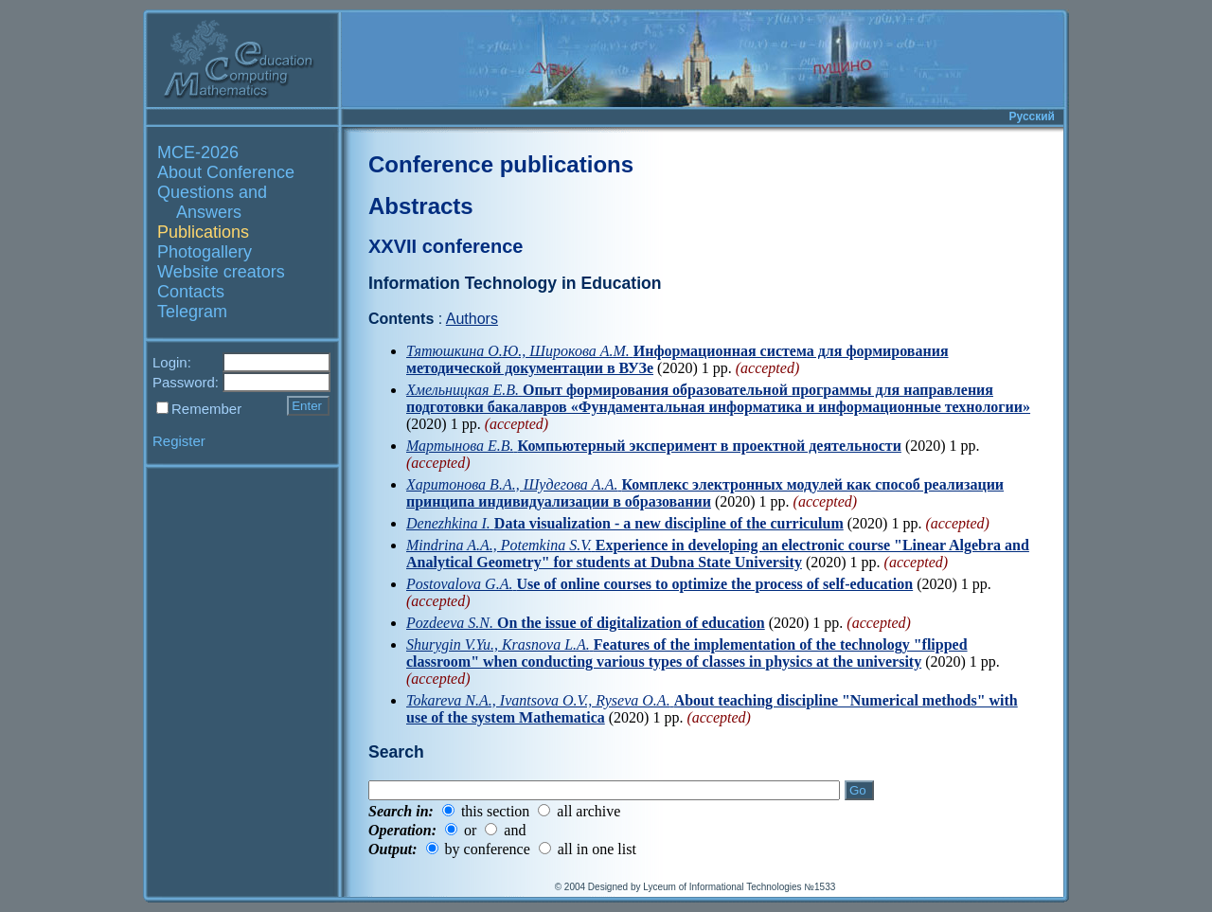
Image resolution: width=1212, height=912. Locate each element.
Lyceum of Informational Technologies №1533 (739, 887)
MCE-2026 (198, 152)
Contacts (190, 291)
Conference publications (500, 164)
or (470, 830)
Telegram (192, 311)
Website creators (221, 271)
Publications (203, 232)
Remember (206, 409)
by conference (487, 849)
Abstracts (420, 206)
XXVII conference (445, 246)
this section (495, 811)
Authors (472, 319)
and (515, 830)
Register (178, 441)
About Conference (225, 172)
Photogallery (204, 251)
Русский (1032, 116)
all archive (588, 811)
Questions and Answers (212, 202)
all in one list (597, 849)
